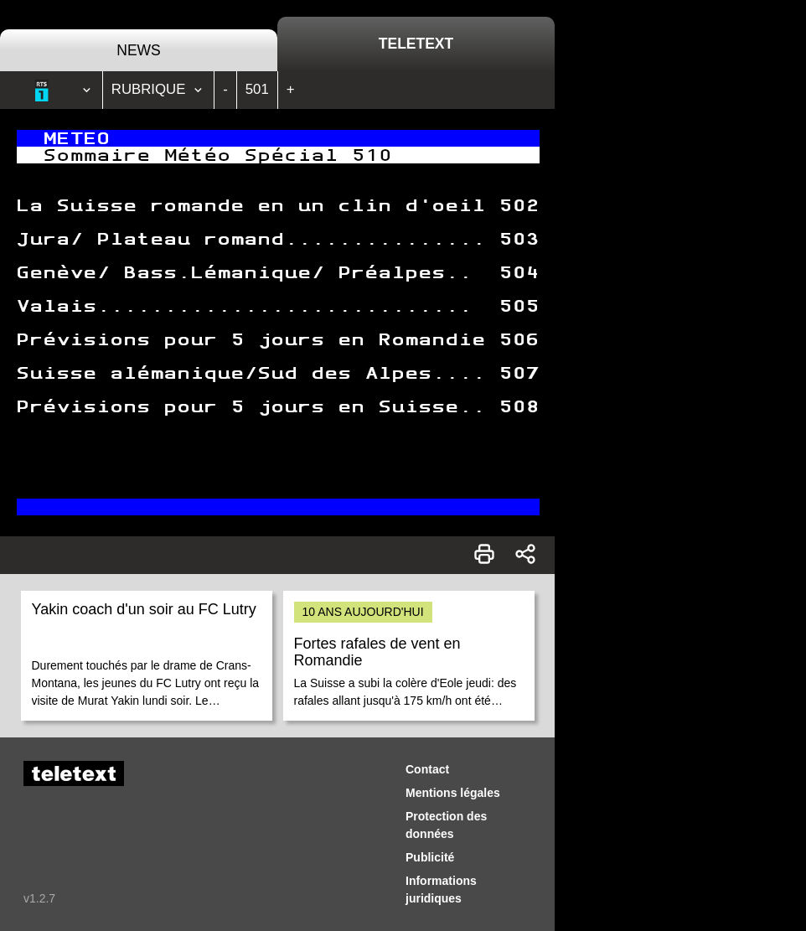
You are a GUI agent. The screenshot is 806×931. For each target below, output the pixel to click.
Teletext (416, 43)
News (138, 50)
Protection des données (446, 824)
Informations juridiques (441, 889)
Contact (427, 769)
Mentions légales (453, 792)
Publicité (430, 857)
